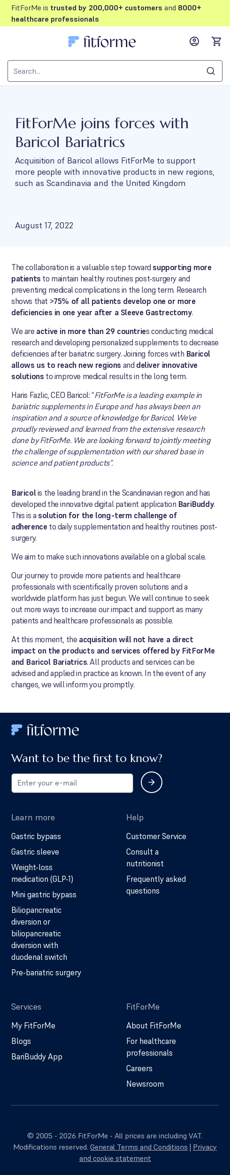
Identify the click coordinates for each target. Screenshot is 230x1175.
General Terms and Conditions (139, 1147)
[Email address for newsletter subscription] (72, 783)
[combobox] (115, 71)
